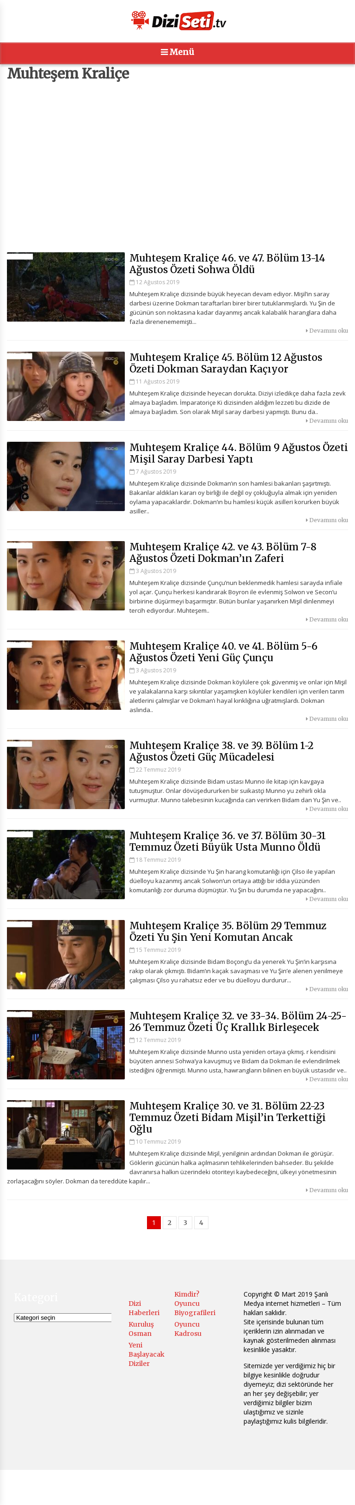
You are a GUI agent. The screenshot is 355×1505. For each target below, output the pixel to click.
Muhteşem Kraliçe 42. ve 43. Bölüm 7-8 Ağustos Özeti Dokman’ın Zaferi (223, 553)
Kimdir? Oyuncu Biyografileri (194, 1303)
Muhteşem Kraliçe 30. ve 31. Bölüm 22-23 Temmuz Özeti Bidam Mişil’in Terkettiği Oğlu (227, 1117)
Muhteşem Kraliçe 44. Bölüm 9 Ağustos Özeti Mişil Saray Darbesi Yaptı (238, 453)
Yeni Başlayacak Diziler (147, 1354)
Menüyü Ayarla (241, 1488)
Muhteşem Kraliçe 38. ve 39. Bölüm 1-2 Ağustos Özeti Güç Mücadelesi (221, 751)
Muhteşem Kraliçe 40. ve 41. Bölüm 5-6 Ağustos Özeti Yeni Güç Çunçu (223, 652)
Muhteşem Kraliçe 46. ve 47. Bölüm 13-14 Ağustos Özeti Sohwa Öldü (227, 264)
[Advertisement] (177, 167)
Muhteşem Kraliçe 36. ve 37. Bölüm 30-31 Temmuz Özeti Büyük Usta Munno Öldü (227, 841)
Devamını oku (327, 330)
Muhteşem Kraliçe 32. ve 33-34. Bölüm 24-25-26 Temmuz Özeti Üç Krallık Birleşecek (238, 1022)
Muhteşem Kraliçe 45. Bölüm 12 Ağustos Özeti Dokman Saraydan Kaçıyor (225, 363)
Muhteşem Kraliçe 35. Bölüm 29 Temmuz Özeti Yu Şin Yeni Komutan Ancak (227, 932)
